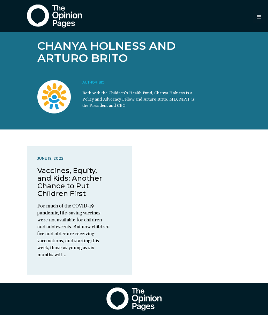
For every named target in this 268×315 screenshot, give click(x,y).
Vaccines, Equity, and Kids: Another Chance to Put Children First (69, 182)
